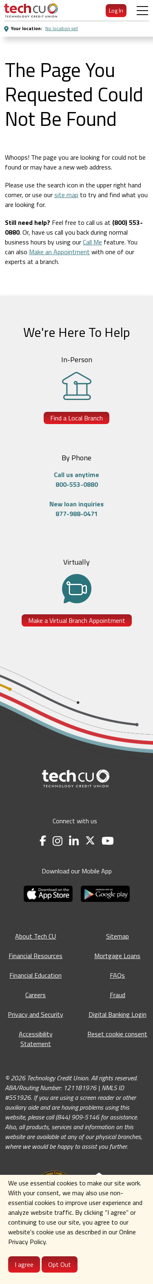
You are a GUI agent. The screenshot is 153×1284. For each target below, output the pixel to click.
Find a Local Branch (76, 418)
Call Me (92, 242)
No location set (61, 28)
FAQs (117, 975)
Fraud (117, 995)
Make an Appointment (59, 252)
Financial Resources (35, 956)
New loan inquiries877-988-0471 (76, 509)
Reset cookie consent (117, 1034)
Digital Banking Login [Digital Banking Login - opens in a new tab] (117, 1014)
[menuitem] (31, 10)
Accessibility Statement (36, 1039)
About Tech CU (35, 936)
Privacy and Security (35, 1014)
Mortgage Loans (117, 956)
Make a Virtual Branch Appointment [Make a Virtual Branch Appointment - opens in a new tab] (76, 620)
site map (66, 195)
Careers (35, 995)
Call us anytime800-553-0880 (76, 479)
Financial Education (35, 975)
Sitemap (117, 936)
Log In (116, 10)
